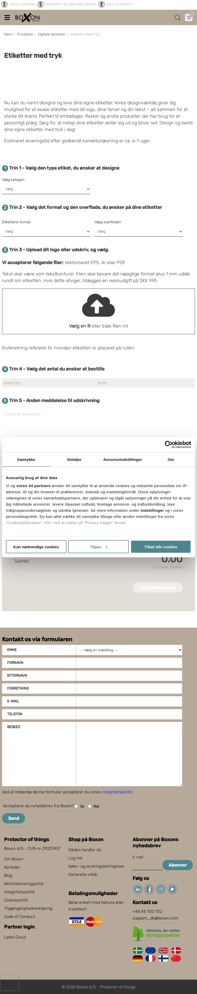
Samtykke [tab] (26, 459)
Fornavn (15, 663)
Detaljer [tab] (74, 459)
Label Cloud (15, 937)
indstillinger (152, 510)
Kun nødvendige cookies (36, 546)
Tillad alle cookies (160, 546)
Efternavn (17, 675)
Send (13, 818)
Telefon (14, 714)
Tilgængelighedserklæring (28, 908)
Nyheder (12, 867)
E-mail (13, 701)
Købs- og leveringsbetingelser (96, 866)
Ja (79, 806)
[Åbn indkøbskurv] (189, 17)
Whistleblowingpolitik (24, 883)
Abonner (178, 865)
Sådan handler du (84, 849)
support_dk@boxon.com (155, 918)
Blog (8, 875)
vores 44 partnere (33, 486)
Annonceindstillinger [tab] (122, 459)
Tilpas (98, 546)
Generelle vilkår (83, 874)
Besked (13, 727)
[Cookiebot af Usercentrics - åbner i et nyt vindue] (168, 444)
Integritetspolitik (19, 891)
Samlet (21, 561)
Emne (12, 650)
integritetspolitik (117, 791)
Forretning (18, 688)
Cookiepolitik (16, 900)
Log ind (75, 858)
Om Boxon (13, 859)
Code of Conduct (19, 916)
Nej (93, 806)
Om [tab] (171, 459)
